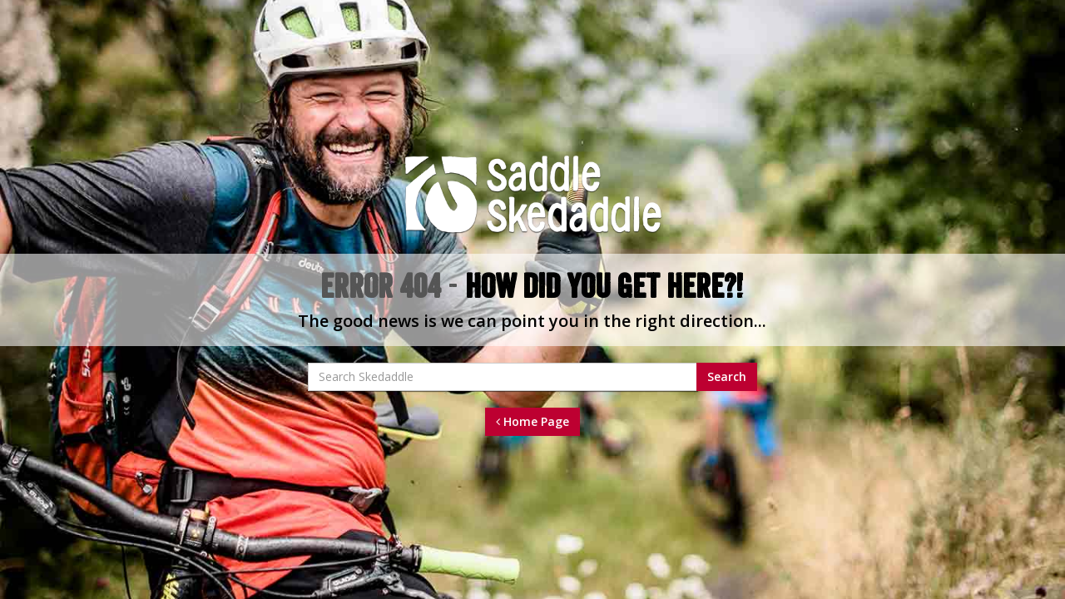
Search (726, 376)
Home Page (532, 421)
